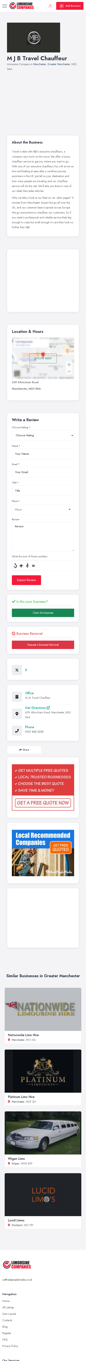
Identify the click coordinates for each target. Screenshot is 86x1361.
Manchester (39, 64)
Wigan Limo (16, 1158)
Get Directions (37, 708)
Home (5, 1301)
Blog (5, 1327)
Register (6, 1333)
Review (15, 519)
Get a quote (9, 1314)
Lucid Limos (16, 1220)
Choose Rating (20, 427)
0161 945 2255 (34, 732)
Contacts (7, 1320)
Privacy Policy (10, 1346)
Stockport (17, 1225)
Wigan (15, 1163)
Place (15, 501)
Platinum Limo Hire (21, 1097)
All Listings (8, 1307)
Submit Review (26, 580)
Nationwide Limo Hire (23, 1035)
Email (15, 464)
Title (14, 482)
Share (24, 750)
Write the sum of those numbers (29, 556)
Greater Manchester (58, 64)
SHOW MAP (43, 358)
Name (15, 446)
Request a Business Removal (43, 645)
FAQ (5, 1339)
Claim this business (43, 613)
